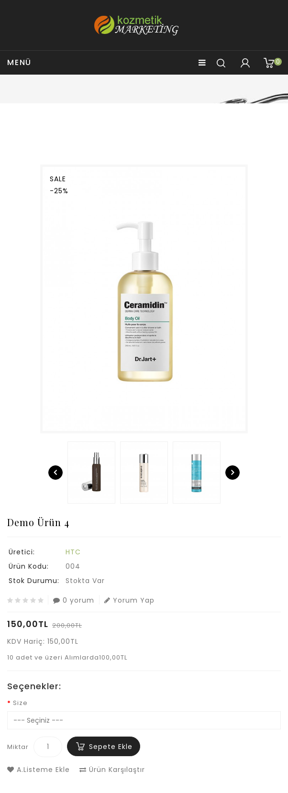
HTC (73, 552)
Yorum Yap (129, 600)
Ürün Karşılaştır (112, 769)
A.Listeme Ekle (38, 769)
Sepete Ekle (111, 746)
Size (20, 702)
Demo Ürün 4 (149, 125)
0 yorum (73, 600)
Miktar (18, 746)
